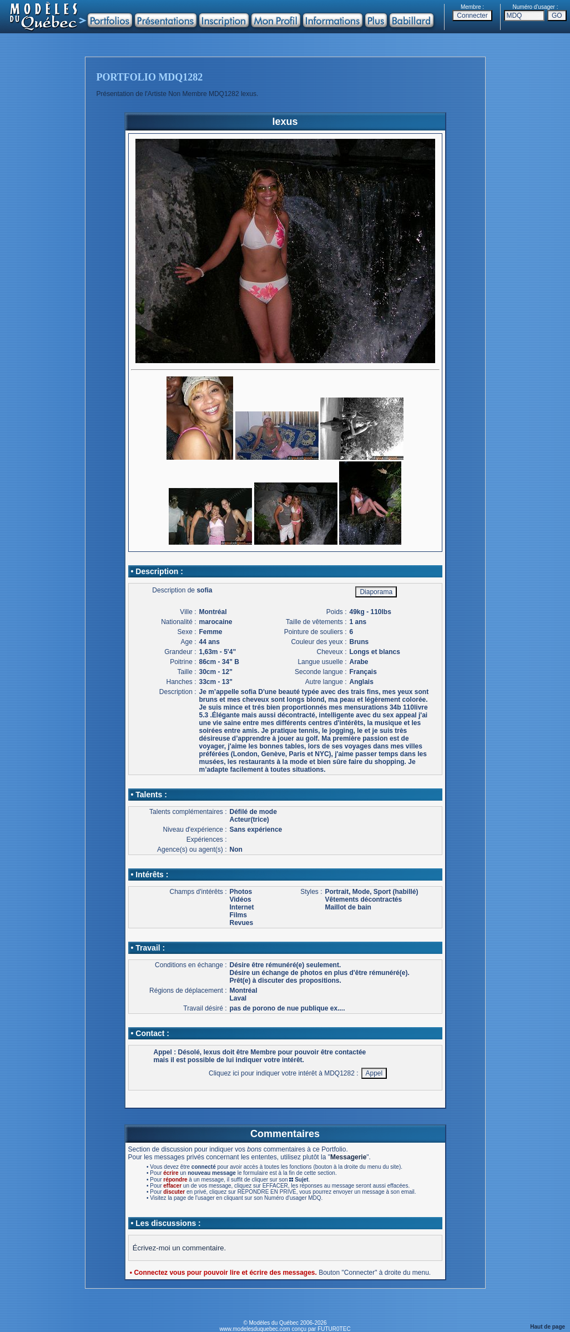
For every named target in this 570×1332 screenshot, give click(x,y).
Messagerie (348, 1157)
